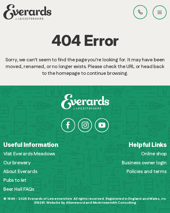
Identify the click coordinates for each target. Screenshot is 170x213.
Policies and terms (147, 172)
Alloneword (75, 203)
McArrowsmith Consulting (114, 203)
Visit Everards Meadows (29, 154)
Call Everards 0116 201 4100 (140, 12)
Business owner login (144, 163)
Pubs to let (14, 180)
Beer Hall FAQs (18, 189)
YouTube (102, 125)
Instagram (85, 125)
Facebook (68, 125)
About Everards (20, 172)
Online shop (154, 154)
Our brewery (17, 163)
